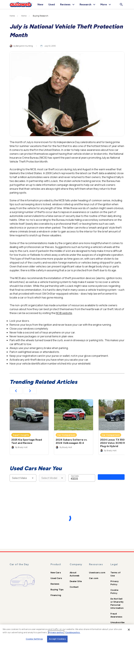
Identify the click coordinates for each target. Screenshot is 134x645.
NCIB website (64, 313)
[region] (67, 634)
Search (111, 478)
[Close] (128, 629)
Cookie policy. (72, 632)
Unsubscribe (117, 619)
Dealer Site (76, 578)
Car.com (93, 575)
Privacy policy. (56, 632)
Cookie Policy (114, 589)
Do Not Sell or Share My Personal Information (117, 601)
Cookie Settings (34, 638)
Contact (74, 584)
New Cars (56, 570)
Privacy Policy (114, 580)
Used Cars (56, 575)
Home (12, 16)
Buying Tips (57, 587)
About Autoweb (74, 572)
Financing (56, 592)
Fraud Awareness (116, 613)
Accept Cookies (57, 638)
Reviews (55, 581)
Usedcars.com (97, 570)
